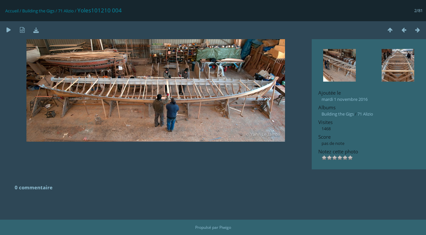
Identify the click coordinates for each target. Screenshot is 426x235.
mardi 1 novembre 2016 (345, 99)
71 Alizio (66, 11)
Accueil (12, 11)
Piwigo (225, 227)
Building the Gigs (38, 11)
